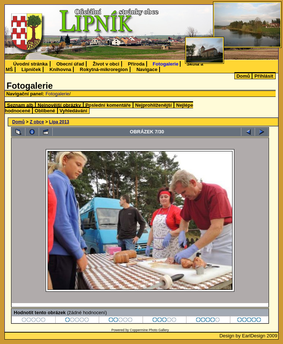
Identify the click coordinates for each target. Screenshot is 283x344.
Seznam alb (20, 105)
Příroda (136, 64)
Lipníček (31, 69)
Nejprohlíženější (153, 105)
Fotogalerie (165, 64)
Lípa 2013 (59, 121)
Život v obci (106, 64)
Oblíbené (45, 110)
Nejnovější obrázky (59, 105)
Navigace (146, 69)
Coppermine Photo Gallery (149, 330)
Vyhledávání (73, 110)
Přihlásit (263, 76)
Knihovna (60, 69)
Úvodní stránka (30, 64)
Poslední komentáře (108, 105)
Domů (243, 76)
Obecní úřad (70, 64)
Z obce (37, 121)
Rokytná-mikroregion (104, 69)
